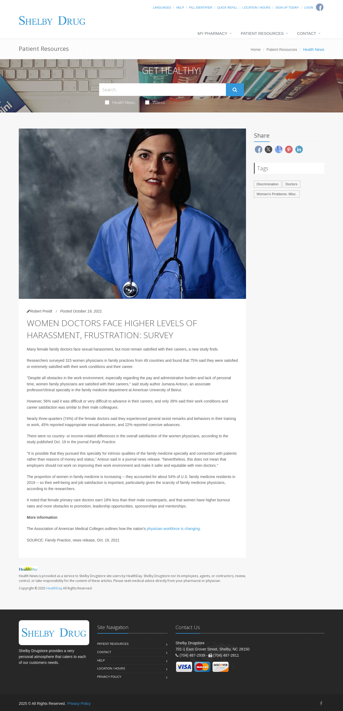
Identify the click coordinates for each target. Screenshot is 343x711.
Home (256, 49)
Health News (120, 102)
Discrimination (268, 184)
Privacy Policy (109, 676)
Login (308, 7)
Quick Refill (227, 7)
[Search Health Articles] (162, 89)
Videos (155, 102)
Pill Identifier (200, 7)
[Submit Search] (235, 89)
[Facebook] (321, 703)
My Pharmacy (212, 33)
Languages (162, 7)
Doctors (291, 184)
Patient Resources (262, 33)
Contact (306, 33)
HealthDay (54, 588)
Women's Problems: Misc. (277, 194)
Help (180, 7)
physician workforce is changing (173, 528)
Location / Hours (256, 7)
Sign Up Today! (287, 7)
